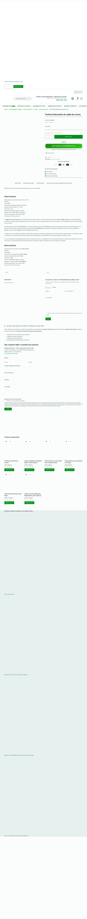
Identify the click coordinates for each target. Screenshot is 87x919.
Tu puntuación (48, 287)
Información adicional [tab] (28, 183)
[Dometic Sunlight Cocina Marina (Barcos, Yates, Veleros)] (33, 449)
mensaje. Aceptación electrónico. (12, 365)
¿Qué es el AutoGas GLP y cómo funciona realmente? (16, 835)
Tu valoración (48, 298)
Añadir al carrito (18, 86)
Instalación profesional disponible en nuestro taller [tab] (59, 183)
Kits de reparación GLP (9, 594)
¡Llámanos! (78, 92)
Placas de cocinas (55, 159)
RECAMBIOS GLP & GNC (40, 106)
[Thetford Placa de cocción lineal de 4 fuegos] (74, 449)
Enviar (48, 319)
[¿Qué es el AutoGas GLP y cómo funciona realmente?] (43, 795)
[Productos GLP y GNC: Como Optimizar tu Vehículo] (43, 634)
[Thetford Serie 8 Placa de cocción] (13, 449)
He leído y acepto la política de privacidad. (15, 400)
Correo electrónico (69, 291)
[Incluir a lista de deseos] (50, 153)
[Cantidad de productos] (8, 86)
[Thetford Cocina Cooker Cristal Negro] (13, 482)
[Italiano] (84, 92)
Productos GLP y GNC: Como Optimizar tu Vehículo (15, 674)
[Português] (84, 91)
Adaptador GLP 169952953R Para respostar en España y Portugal (19, 755)
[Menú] (81, 98)
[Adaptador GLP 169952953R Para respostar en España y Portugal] (43, 715)
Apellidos (30, 362)
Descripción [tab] (18, 183)
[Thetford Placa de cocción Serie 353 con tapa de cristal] (54, 449)
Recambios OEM (10, 106)
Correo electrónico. (9, 372)
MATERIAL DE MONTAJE (71, 106)
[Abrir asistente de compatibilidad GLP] (63, 146)
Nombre (47, 291)
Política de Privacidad (56, 406)
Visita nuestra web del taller (11, 353)
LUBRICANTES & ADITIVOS (55, 106)
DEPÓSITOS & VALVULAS (25, 106)
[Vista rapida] (10, 441)
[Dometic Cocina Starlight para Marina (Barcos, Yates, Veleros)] (33, 482)
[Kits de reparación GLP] (43, 554)
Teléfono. (7, 379)
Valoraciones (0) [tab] (40, 183)
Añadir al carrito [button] (9, 469)
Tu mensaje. (7, 386)
